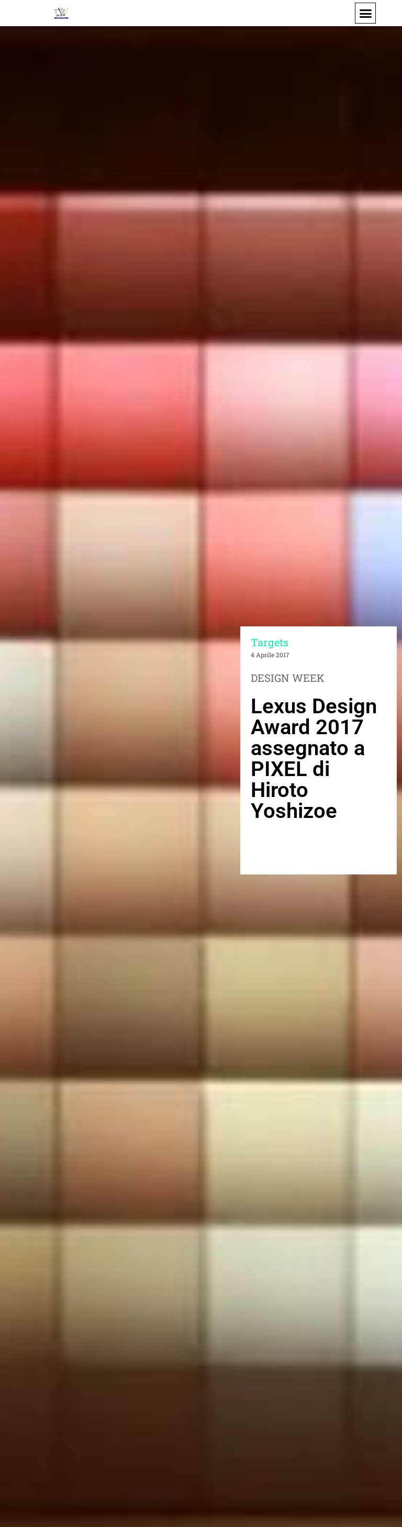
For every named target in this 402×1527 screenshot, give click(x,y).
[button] (365, 13)
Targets (269, 642)
